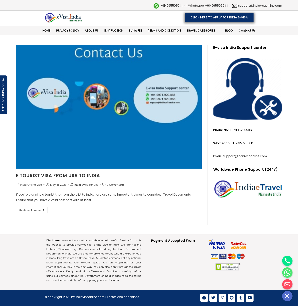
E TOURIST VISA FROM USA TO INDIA (58, 175)
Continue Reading (33, 209)
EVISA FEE (135, 31)
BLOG (229, 31)
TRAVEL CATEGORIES (203, 31)
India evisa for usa (86, 185)
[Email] (287, 284)
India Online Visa (31, 185)
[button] (219, 17)
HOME (46, 31)
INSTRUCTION (113, 31)
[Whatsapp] (287, 272)
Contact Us (247, 31)
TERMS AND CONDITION (164, 31)
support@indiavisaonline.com (259, 5)
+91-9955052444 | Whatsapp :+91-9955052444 (195, 5)
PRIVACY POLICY (67, 31)
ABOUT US (92, 31)
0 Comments (115, 185)
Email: (218, 156)
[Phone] (287, 261)
